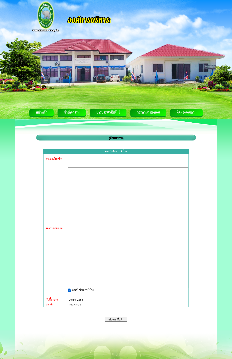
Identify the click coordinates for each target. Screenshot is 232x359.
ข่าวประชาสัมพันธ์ (108, 112)
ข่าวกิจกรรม (71, 112)
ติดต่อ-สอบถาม (186, 112)
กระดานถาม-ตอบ (148, 112)
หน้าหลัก (41, 112)
